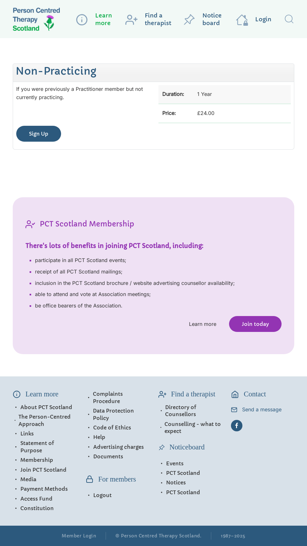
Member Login (79, 536)
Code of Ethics (108, 427)
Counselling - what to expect (189, 427)
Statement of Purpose (33, 446)
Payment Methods (40, 489)
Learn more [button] (94, 19)
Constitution (33, 508)
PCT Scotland (179, 473)
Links (23, 433)
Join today (255, 324)
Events (171, 463)
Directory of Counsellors (177, 410)
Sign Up (38, 134)
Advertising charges (115, 447)
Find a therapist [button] (148, 19)
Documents (104, 456)
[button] (289, 19)
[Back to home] (41, 20)
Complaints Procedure (104, 397)
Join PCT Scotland (39, 470)
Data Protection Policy (110, 414)
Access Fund (32, 498)
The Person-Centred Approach (42, 420)
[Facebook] (236, 425)
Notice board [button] (202, 19)
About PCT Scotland (42, 407)
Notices (172, 482)
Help (95, 437)
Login (253, 20)
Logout (99, 495)
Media (24, 479)
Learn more (202, 324)
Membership (33, 460)
